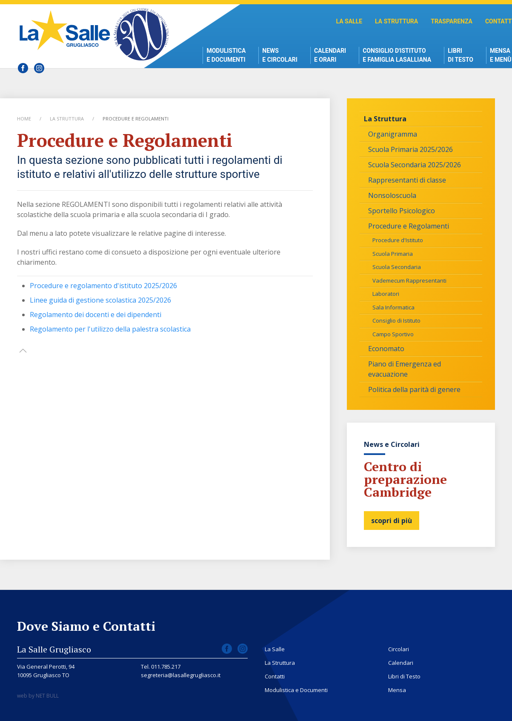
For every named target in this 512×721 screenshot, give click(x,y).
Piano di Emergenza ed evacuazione (404, 369)
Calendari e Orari (330, 55)
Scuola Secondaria (396, 267)
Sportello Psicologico (401, 210)
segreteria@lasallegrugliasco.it (180, 675)
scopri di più (391, 520)
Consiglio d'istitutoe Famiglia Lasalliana (397, 55)
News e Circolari (279, 55)
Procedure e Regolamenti (408, 226)
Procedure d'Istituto (397, 240)
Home (24, 118)
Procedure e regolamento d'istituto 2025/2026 (103, 285)
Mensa (397, 690)
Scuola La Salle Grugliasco (67, 30)
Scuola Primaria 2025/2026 (410, 149)
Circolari (398, 649)
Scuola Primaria (392, 254)
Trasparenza (451, 21)
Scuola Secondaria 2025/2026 (414, 164)
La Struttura (396, 21)
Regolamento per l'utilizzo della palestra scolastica (110, 329)
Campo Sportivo (393, 334)
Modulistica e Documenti (226, 55)
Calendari (400, 663)
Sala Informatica (393, 307)
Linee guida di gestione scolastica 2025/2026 (100, 300)
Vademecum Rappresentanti (409, 280)
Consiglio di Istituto (396, 320)
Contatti (275, 676)
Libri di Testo (460, 55)
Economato (386, 348)
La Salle (349, 21)
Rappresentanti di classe (407, 180)
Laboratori (385, 294)
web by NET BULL (38, 695)
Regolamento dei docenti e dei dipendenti (95, 314)
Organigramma (392, 134)
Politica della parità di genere (414, 389)
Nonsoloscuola (392, 195)
